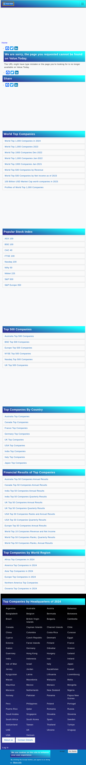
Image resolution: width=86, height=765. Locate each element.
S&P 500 (9, 279)
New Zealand (53, 690)
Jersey (9, 669)
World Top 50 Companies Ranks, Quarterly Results (30, 537)
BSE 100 (9, 244)
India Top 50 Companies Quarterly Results (26, 497)
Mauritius (10, 685)
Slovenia (71, 714)
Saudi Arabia (12, 714)
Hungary (51, 653)
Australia (30, 608)
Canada (10, 627)
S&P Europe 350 (13, 285)
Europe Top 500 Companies (18, 348)
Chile (70, 627)
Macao (9, 680)
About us (8, 740)
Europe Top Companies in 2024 (20, 577)
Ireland (70, 659)
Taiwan (29, 725)
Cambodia (72, 619)
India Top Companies (15, 451)
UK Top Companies (14, 440)
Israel (29, 664)
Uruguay (71, 730)
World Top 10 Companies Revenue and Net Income (30, 531)
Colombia (31, 632)
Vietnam (30, 735)
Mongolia (71, 685)
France (70, 643)
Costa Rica (52, 632)
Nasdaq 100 (11, 262)
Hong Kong (31, 653)
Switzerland (11, 725)
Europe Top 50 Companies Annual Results (26, 526)
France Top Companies (16, 428)
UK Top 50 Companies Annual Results (23, 502)
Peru (8, 704)
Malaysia (51, 680)
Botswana (72, 614)
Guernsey (10, 653)
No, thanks (72, 751)
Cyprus (9, 638)
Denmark (51, 638)
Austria (50, 608)
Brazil (9, 619)
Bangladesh (12, 614)
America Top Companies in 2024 (21, 565)
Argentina (10, 608)
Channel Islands (55, 627)
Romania (51, 709)
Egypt (70, 638)
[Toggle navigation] (82, 4)
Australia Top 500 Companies (19, 336)
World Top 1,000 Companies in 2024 (23, 141)
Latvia (29, 674)
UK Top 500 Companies (16, 365)
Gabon (9, 648)
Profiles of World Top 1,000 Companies (24, 187)
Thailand (51, 725)
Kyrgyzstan (11, 674)
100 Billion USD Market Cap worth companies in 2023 (31, 181)
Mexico (29, 685)
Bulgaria (51, 619)
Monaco (51, 685)
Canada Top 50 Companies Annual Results (26, 485)
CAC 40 (8, 250)
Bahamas (72, 608)
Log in (5, 747)
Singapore (31, 714)
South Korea (32, 719)
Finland (50, 643)
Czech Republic (34, 638)
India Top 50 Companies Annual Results (24, 491)
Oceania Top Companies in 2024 (21, 588)
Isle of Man (11, 664)
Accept (62, 751)
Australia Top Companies (17, 416)
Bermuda (51, 614)
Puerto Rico (12, 709)
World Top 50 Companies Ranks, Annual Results (29, 543)
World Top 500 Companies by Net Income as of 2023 (31, 176)
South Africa (12, 719)
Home (4, 43)
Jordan (29, 669)
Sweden (71, 719)
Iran (49, 659)
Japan (70, 664)
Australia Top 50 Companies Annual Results (26, 479)
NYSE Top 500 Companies (18, 354)
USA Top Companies (15, 445)
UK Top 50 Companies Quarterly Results (25, 508)
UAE (8, 730)
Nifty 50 (8, 268)
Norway (9, 695)
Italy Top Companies (15, 457)
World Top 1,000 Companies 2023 (21, 147)
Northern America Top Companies (21, 583)
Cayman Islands (34, 627)
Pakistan (30, 695)
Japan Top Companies (16, 463)
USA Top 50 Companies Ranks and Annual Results (30, 514)
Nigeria (71, 690)
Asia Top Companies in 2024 (19, 571)
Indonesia (31, 659)
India (8, 659)
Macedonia (31, 680)
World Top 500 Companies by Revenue (24, 170)
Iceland (71, 653)
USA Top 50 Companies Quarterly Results (25, 520)
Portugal (71, 704)
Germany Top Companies (17, 434)
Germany (30, 648)
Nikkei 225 (10, 273)
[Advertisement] (44, 24)
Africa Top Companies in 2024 (20, 559)
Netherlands (32, 690)
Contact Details (25, 740)
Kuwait (70, 669)
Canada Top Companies (16, 422)
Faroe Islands (33, 643)
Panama (51, 695)
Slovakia (51, 714)
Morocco (10, 690)
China (9, 632)
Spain (50, 719)
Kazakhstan (52, 669)
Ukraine (51, 730)
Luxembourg (73, 674)
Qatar (29, 709)
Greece (71, 648)
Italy (49, 664)
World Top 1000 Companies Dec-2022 (23, 152)
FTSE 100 (10, 256)
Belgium (30, 614)
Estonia (9, 643)
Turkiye (71, 725)
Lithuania (51, 674)
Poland (50, 704)
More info (17, 762)
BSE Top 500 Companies (17, 342)
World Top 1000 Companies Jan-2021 (23, 164)
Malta (70, 680)
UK (27, 730)
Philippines (31, 704)
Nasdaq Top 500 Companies (19, 359)
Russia (70, 709)
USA (8, 735)
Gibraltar (51, 648)
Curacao (71, 632)
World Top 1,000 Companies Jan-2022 (24, 158)
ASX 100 (9, 239)
